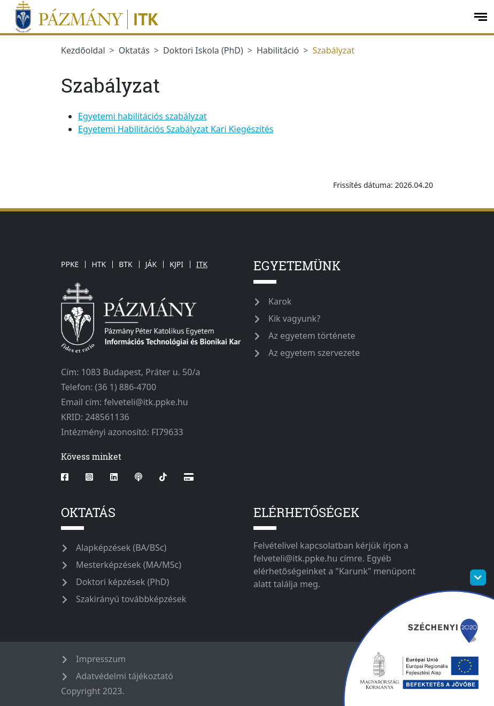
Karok (279, 301)
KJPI (176, 264)
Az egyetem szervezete (314, 353)
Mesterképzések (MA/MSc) (128, 565)
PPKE (70, 264)
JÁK (151, 264)
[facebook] (69, 477)
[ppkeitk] (236, 16)
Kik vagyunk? (294, 318)
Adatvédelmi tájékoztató (124, 676)
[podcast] (138, 477)
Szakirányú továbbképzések (131, 599)
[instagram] (89, 477)
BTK (126, 264)
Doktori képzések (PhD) (122, 582)
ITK (201, 264)
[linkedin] (114, 477)
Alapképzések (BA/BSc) (121, 547)
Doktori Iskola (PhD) (203, 50)
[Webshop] (188, 477)
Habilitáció (278, 50)
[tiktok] (163, 477)
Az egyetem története (311, 335)
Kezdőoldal (83, 50)
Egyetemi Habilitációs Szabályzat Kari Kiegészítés (175, 129)
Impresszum (101, 659)
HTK (98, 264)
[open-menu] (480, 17)
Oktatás (134, 50)
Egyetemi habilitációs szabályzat (142, 116)
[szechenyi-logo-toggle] (478, 578)
